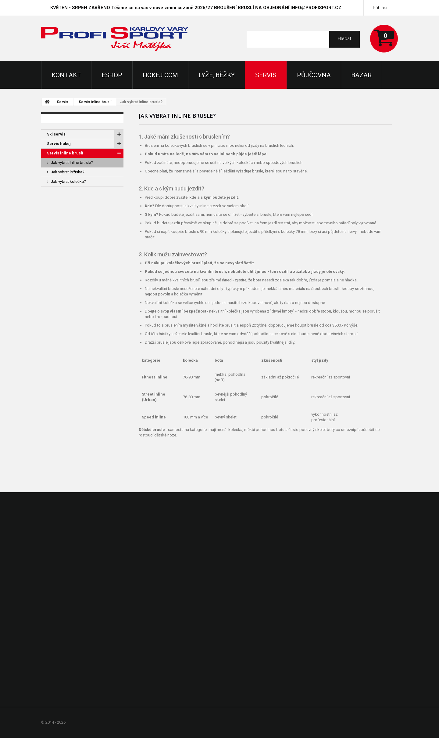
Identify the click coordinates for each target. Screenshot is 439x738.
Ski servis (56, 134)
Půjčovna (314, 75)
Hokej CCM (160, 75)
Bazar (361, 75)
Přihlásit (381, 7)
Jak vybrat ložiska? (67, 172)
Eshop (112, 75)
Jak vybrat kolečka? (68, 181)
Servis (266, 75)
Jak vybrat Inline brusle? (72, 162)
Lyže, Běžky (216, 75)
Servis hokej (59, 143)
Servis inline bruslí (95, 102)
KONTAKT (66, 75)
